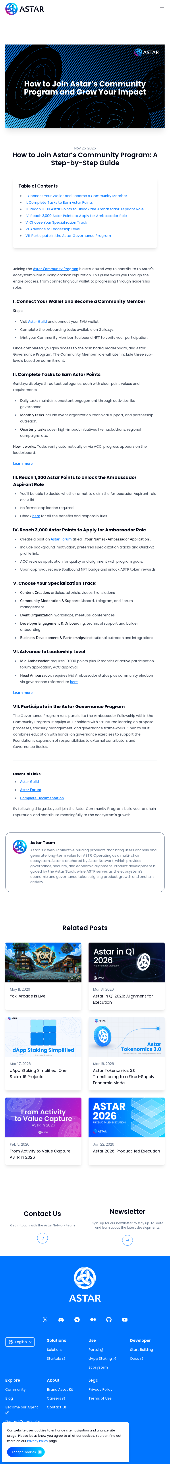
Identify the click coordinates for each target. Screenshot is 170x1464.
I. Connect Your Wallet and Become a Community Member (76, 196)
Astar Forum (61, 539)
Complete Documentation (42, 798)
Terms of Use (100, 1398)
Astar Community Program (55, 268)
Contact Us (57, 1407)
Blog (9, 1398)
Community (15, 1389)
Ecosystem (98, 1367)
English (20, 1342)
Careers (56, 1398)
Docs (136, 1358)
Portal (96, 1349)
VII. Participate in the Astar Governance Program (68, 235)
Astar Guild (37, 321)
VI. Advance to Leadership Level (52, 229)
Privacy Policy (100, 1389)
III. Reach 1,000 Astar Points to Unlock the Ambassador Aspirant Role (84, 209)
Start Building (141, 1349)
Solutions (54, 1349)
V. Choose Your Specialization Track (56, 222)
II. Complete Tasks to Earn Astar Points (59, 202)
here (36, 515)
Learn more (23, 463)
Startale (56, 1358)
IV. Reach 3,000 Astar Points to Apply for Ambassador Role (76, 215)
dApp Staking (102, 1358)
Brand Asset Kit (60, 1389)
